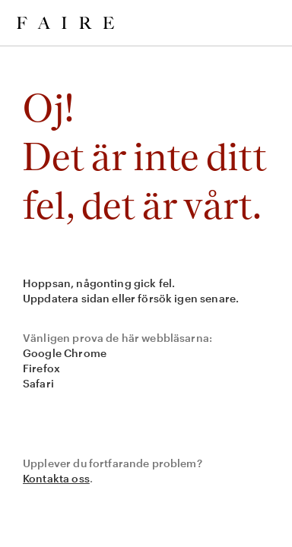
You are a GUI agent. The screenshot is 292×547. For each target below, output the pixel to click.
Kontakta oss (56, 478)
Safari (38, 383)
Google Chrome (64, 352)
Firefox (41, 368)
